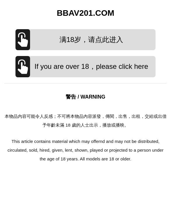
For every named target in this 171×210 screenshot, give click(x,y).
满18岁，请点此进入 (91, 39)
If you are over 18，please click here (91, 66)
